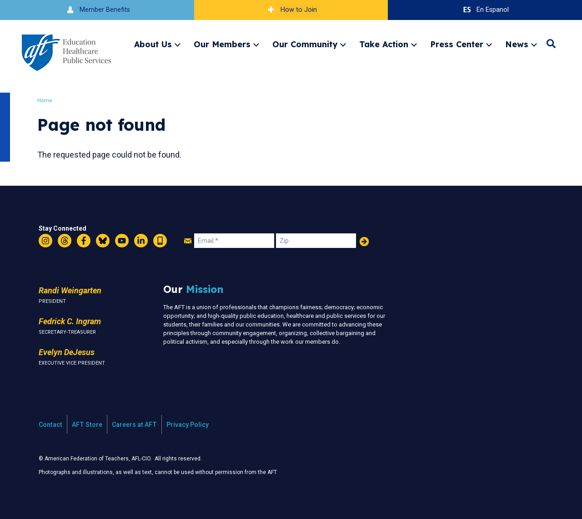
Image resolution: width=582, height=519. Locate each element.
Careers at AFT (134, 424)
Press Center (456, 44)
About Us (153, 44)
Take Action (383, 44)
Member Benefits (97, 10)
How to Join (291, 10)
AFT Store (87, 424)
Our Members (222, 44)
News (516, 44)
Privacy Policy (187, 424)
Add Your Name (364, 241)
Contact (50, 424)
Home (47, 101)
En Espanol (485, 10)
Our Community (304, 44)
